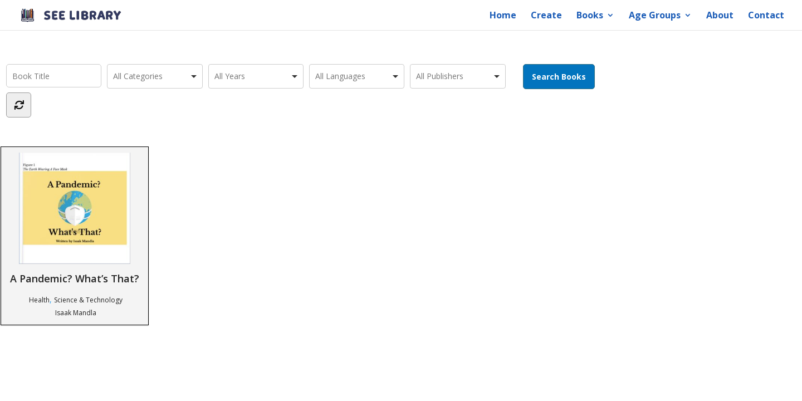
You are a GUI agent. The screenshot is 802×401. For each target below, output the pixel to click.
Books (589, 16)
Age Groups (655, 16)
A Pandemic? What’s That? (74, 219)
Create (546, 16)
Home (503, 16)
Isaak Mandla (75, 312)
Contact (766, 16)
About (719, 16)
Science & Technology (88, 300)
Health (39, 300)
